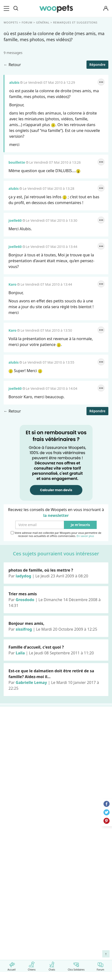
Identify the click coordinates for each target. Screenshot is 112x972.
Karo (12, 284)
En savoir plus (85, 536)
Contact (13, 848)
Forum (100, 965)
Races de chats (19, 736)
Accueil (11, 965)
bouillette (17, 162)
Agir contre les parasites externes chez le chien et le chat (53, 914)
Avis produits (18, 857)
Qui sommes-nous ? (24, 806)
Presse (12, 840)
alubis (14, 82)
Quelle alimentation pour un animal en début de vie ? (54, 927)
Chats (52, 965)
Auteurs (13, 815)
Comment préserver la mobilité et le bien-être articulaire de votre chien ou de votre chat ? (53, 940)
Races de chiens (20, 727)
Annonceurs (17, 823)
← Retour (12, 64)
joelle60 (15, 220)
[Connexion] (105, 8)
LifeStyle (13, 744)
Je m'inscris (80, 525)
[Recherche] (15, 8)
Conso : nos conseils (24, 761)
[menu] (7, 8)
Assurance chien (21, 778)
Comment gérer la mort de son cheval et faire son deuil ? (51, 902)
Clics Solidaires (76, 965)
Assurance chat (20, 787)
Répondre (97, 64)
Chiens (31, 965)
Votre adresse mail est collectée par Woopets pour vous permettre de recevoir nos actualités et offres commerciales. (56, 534)
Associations (17, 831)
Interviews (15, 770)
